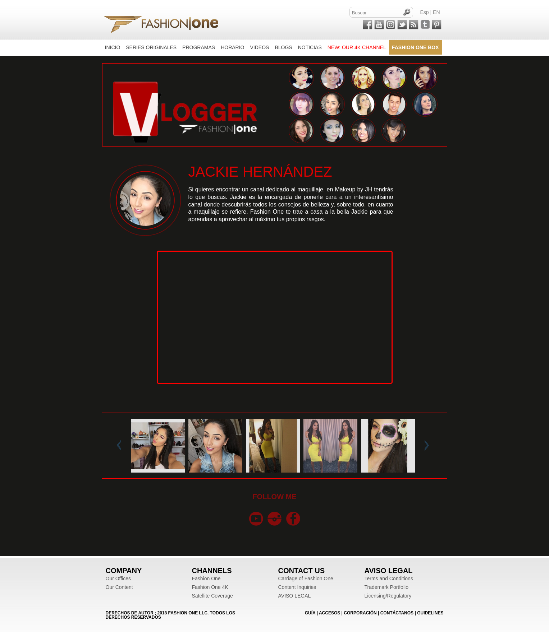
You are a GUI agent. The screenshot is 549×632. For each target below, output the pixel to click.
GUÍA (310, 612)
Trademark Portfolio (386, 587)
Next (425, 445)
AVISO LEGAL (294, 596)
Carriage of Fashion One (305, 578)
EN (436, 12)
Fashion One (206, 578)
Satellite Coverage (212, 596)
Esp (424, 12)
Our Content (119, 587)
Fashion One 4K (210, 587)
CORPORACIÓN (360, 612)
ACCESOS (329, 612)
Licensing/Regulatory (388, 596)
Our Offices (118, 578)
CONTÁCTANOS (396, 612)
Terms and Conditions (389, 578)
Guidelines (430, 612)
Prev (120, 445)
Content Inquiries (297, 587)
